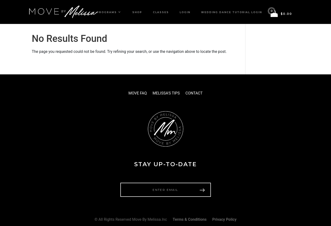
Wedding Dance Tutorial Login (231, 12)
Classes (161, 12)
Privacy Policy (224, 219)
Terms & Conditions (190, 219)
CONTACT (194, 93)
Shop (137, 12)
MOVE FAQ (137, 93)
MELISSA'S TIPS (166, 93)
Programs (107, 12)
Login (185, 12)
